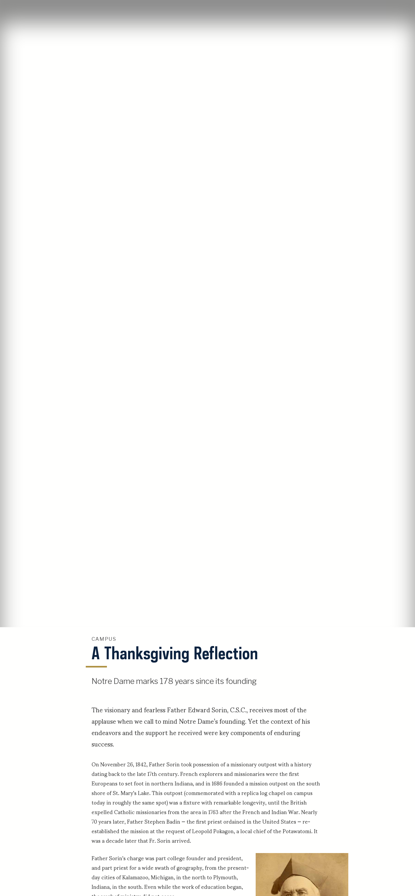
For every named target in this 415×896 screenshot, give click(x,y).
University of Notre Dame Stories (207, 10)
